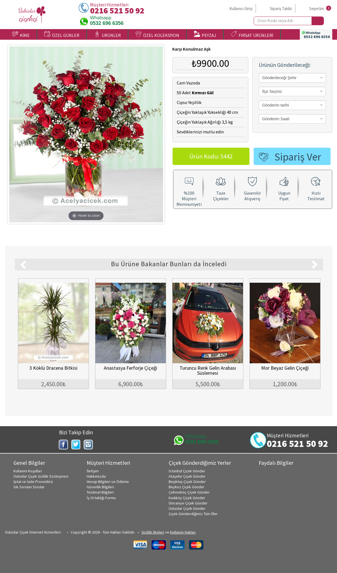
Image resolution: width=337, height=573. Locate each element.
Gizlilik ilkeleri (153, 532)
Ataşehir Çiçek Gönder (187, 476)
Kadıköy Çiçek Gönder (187, 498)
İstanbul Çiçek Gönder (187, 471)
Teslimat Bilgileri (100, 492)
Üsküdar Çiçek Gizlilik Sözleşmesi (41, 476)
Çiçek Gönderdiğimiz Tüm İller (193, 513)
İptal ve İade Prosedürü (33, 481)
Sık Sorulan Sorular (29, 487)
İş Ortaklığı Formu (101, 498)
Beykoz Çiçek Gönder (186, 487)
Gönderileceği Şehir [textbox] (279, 78)
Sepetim (316, 8)
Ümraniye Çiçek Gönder (188, 503)
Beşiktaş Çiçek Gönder (187, 481)
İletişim (93, 471)
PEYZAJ (205, 34)
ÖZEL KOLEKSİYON (157, 34)
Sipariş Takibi (281, 8)
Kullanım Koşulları (27, 471)
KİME (21, 34)
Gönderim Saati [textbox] (275, 119)
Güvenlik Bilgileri (100, 487)
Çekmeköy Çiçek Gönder (189, 492)
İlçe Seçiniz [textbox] (272, 91)
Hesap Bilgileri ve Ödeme (108, 481)
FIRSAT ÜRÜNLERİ (252, 34)
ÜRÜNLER (107, 34)
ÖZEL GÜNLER (61, 34)
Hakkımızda (96, 476)
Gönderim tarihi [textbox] (275, 105)
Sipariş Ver (297, 156)
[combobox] (292, 77)
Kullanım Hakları (183, 532)
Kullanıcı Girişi (241, 8)
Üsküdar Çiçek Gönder (187, 508)
